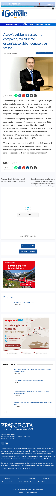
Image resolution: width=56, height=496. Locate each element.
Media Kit (42, 481)
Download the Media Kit (28, 251)
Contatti (32, 478)
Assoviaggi (11, 163)
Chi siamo (6, 478)
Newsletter (7, 481)
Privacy (21, 492)
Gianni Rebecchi (20, 163)
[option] (28, 4)
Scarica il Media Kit (28, 246)
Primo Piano (48, 52)
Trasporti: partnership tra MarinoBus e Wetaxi (28, 380)
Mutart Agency (33, 492)
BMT (18, 478)
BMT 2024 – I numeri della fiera (24, 302)
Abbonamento (25, 481)
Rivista (46, 478)
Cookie (26, 492)
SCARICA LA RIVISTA (28, 236)
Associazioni (39, 52)
